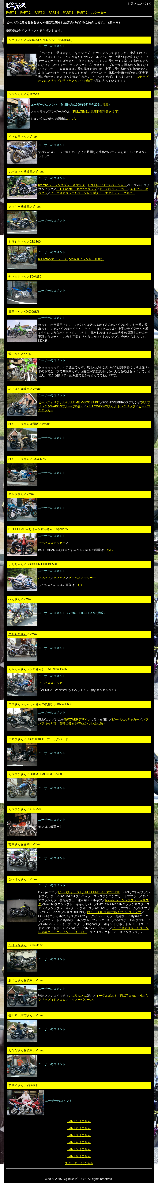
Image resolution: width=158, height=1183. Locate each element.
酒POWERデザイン (77, 719)
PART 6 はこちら (79, 1156)
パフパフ (44, 577)
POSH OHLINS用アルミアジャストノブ (114, 912)
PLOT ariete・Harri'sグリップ (76, 189)
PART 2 (25, 12)
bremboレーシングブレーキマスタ (61, 185)
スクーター (98, 12)
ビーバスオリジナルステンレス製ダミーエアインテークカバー (92, 193)
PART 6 (82, 12)
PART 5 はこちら (79, 1149)
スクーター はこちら (79, 1163)
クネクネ (59, 577)
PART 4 (54, 12)
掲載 (105, 104)
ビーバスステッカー (113, 189)
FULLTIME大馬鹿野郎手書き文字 (95, 111)
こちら (71, 118)
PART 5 (68, 12)
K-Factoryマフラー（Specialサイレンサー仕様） (71, 259)
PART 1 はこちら (79, 1121)
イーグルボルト (106, 995)
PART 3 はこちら (79, 1135)
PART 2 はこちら (79, 1128)
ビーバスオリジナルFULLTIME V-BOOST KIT (69, 402)
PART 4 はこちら (79, 1142)
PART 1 (11, 12)
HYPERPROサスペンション (107, 185)
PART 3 (39, 12)
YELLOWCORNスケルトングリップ (110, 406)
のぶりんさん (78, 995)
